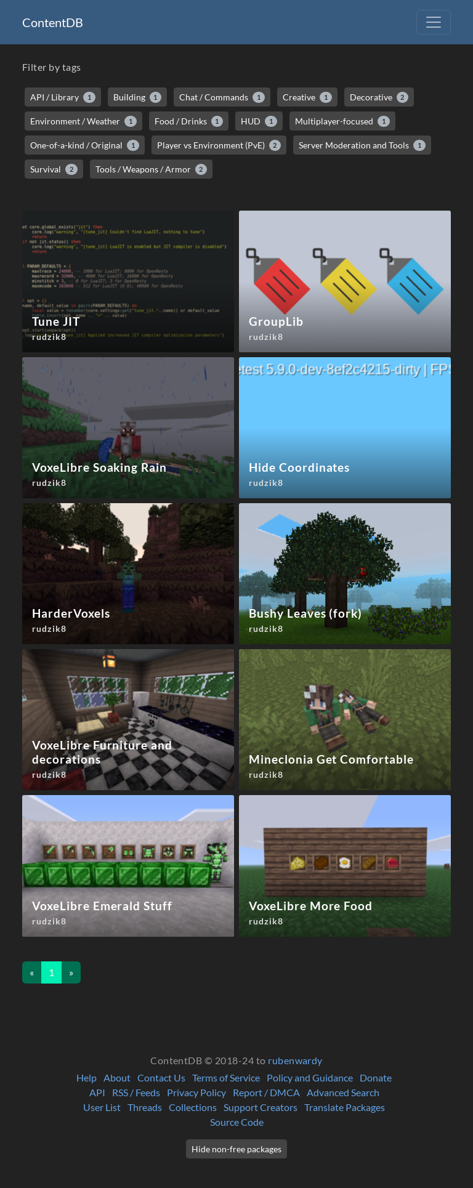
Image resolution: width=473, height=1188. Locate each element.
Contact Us (161, 1077)
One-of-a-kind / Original (84, 145)
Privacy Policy (196, 1092)
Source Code (237, 1122)
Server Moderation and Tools (362, 145)
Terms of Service (226, 1077)
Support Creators (260, 1107)
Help (86, 1077)
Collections (193, 1107)
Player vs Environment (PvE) (219, 145)
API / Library (62, 97)
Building (137, 97)
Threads (144, 1107)
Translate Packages (344, 1107)
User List (102, 1107)
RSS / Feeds (136, 1092)
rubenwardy (295, 1060)
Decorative (379, 97)
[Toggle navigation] (433, 22)
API (97, 1092)
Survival (54, 169)
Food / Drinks (189, 121)
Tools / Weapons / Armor (151, 169)
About (117, 1077)
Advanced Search (343, 1092)
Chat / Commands (222, 97)
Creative (307, 97)
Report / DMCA (266, 1092)
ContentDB (52, 22)
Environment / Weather (83, 121)
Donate (376, 1077)
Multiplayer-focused (342, 121)
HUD (259, 121)
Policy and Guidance (310, 1077)
